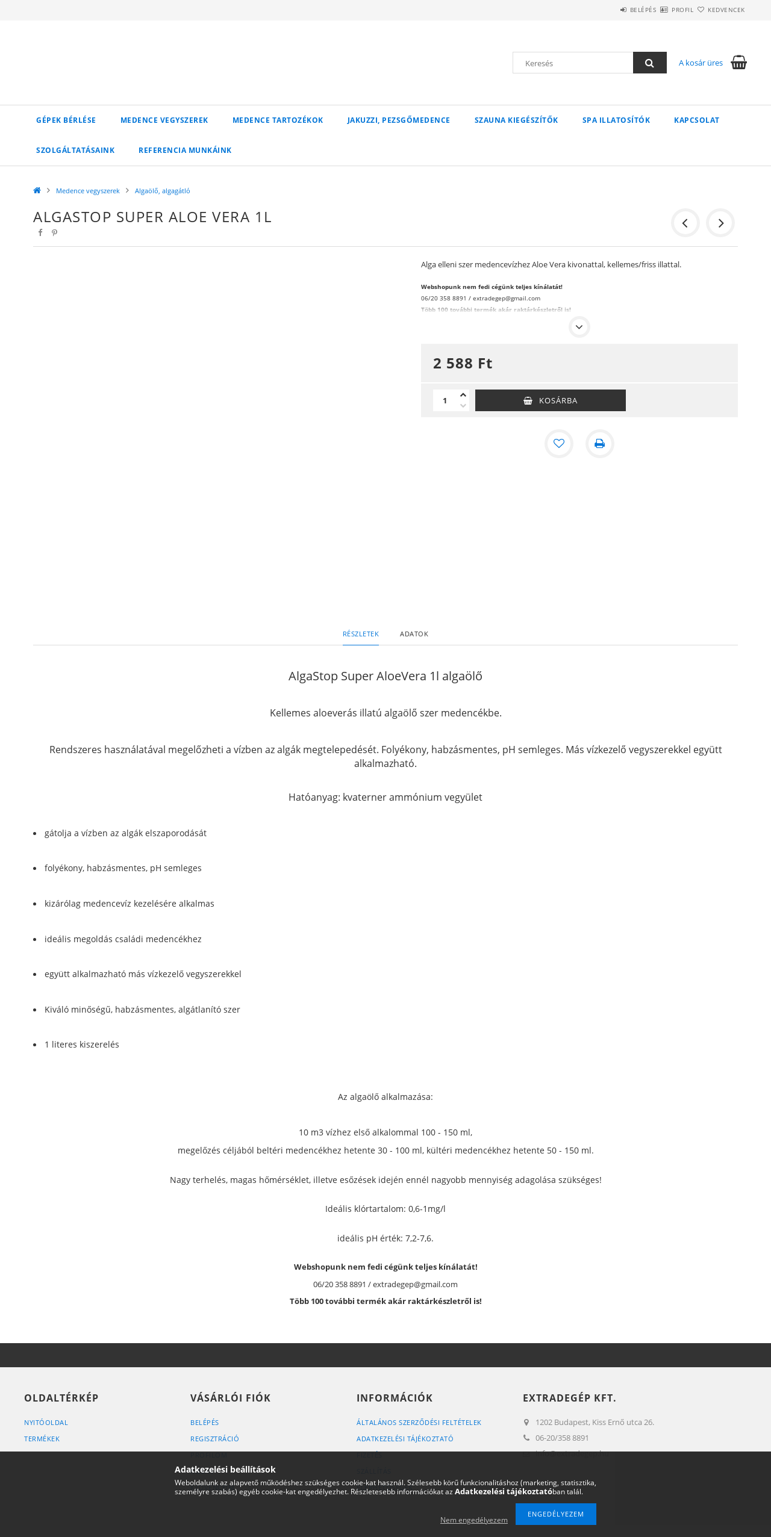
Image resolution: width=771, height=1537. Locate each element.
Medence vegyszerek (164, 120)
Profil (661, 9)
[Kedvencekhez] (559, 443)
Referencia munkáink (185, 150)
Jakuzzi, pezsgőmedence (399, 120)
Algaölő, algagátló (162, 190)
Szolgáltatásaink (75, 150)
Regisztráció (214, 1438)
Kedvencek (719, 9)
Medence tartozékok (278, 120)
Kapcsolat (697, 120)
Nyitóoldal (46, 1422)
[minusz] (463, 405)
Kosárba (558, 400)
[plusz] (463, 395)
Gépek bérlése (66, 120)
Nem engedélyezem (474, 1520)
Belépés (608, 9)
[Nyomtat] (599, 443)
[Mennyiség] (445, 400)
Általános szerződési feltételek (419, 1422)
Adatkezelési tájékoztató (405, 1438)
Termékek (42, 1438)
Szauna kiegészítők (516, 120)
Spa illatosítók (616, 120)
